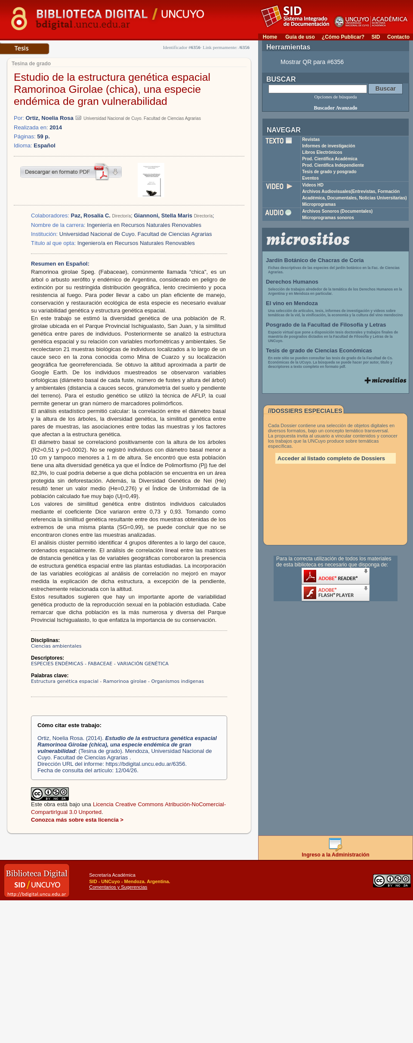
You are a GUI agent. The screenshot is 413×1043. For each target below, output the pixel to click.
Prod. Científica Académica (330, 158)
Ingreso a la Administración (336, 852)
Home (270, 37)
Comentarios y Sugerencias (118, 887)
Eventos (310, 178)
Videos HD (313, 185)
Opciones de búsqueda (335, 96)
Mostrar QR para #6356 (312, 61)
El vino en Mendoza (292, 303)
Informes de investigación (328, 146)
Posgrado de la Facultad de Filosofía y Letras (326, 324)
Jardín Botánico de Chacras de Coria (315, 260)
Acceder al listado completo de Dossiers (331, 458)
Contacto (398, 37)
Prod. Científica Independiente (333, 165)
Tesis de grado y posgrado (329, 171)
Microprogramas (319, 204)
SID (375, 37)
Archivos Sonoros (337, 211)
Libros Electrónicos (322, 152)
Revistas (311, 139)
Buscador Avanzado (335, 108)
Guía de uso (300, 37)
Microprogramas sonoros (328, 217)
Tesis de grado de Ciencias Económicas (319, 350)
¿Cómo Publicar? (343, 37)
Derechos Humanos (292, 281)
